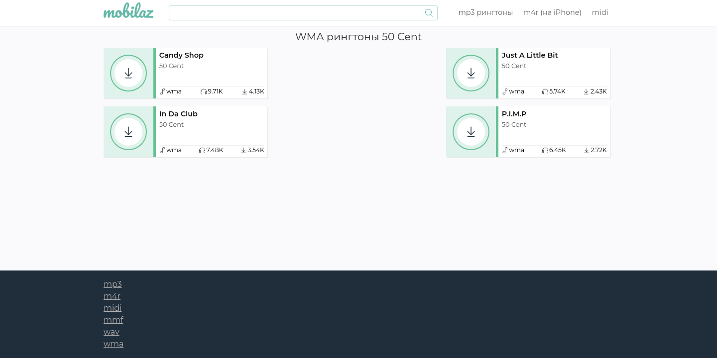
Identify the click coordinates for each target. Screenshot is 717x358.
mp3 (486, 12)
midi (600, 12)
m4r (552, 12)
